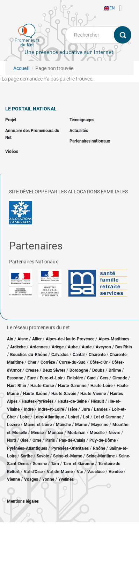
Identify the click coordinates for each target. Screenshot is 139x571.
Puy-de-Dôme (102, 440)
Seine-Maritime (100, 456)
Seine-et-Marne (67, 456)
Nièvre (114, 432)
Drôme (115, 370)
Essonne (15, 378)
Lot (86, 417)
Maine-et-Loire (38, 424)
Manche (63, 424)
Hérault (97, 401)
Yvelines (66, 479)
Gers (104, 378)
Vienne (13, 479)
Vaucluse (95, 471)
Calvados (59, 354)
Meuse (37, 432)
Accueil (21, 68)
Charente (97, 354)
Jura (85, 409)
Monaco (55, 432)
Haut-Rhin (16, 385)
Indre (29, 409)
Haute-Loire (101, 385)
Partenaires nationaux (90, 141)
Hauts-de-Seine (72, 401)
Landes (101, 409)
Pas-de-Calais (72, 440)
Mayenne (99, 424)
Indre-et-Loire (51, 409)
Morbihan (76, 432)
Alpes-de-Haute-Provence (70, 339)
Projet (10, 119)
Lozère (13, 424)
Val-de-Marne (60, 471)
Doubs (98, 370)
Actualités (79, 130)
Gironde (119, 378)
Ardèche (17, 347)
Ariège (58, 347)
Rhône (99, 448)
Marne (81, 424)
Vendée (116, 471)
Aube (73, 347)
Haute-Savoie (63, 393)
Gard (91, 378)
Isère (72, 409)
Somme (40, 463)
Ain (10, 339)
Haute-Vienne (93, 393)
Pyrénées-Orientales (70, 448)
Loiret (73, 417)
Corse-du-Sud (72, 362)
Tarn (55, 463)
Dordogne (79, 370)
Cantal (79, 354)
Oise (24, 440)
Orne (36, 440)
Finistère (75, 378)
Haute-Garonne (72, 385)
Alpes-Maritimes (113, 339)
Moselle (97, 432)
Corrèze (48, 362)
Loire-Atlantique (49, 417)
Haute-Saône (35, 393)
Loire (24, 417)
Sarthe (26, 456)
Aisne (22, 339)
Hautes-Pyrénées (37, 401)
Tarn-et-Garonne (78, 463)
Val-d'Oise (33, 471)
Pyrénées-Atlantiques (27, 448)
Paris (50, 440)
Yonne (48, 479)
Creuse (31, 370)
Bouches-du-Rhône (28, 354)
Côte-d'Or (99, 362)
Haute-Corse (42, 385)
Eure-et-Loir (51, 378)
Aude (87, 347)
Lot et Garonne (107, 417)
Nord (11, 440)
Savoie (43, 456)
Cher (32, 362)
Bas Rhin (123, 347)
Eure (31, 378)
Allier (37, 339)
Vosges (31, 479)
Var (80, 471)
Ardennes (38, 347)
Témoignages (82, 119)
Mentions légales (23, 501)
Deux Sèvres (54, 370)
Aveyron (103, 347)
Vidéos (11, 151)
